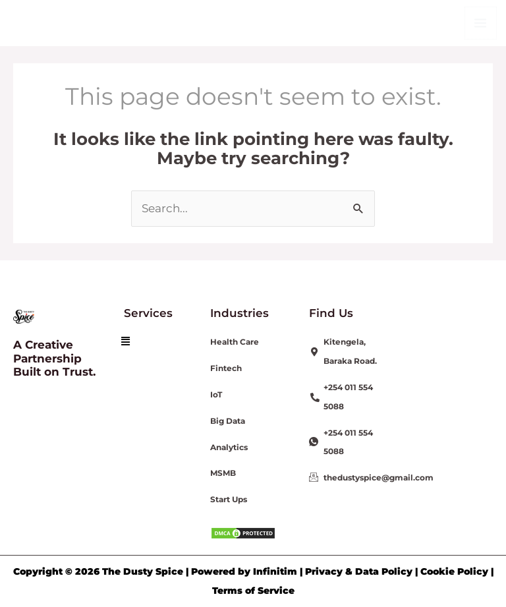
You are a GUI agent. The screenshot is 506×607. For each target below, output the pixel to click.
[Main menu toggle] (481, 23)
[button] (125, 341)
